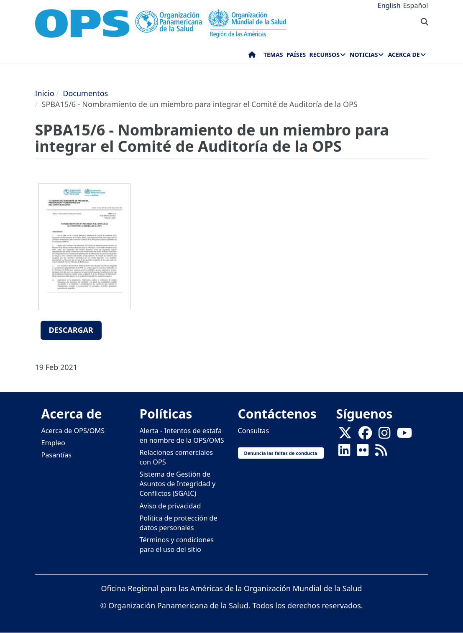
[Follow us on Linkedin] (344, 452)
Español (415, 5)
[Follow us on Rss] (381, 452)
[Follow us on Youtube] (404, 435)
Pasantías (56, 454)
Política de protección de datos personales (178, 522)
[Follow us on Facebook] (365, 435)
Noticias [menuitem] (364, 55)
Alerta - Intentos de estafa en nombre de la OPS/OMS (182, 435)
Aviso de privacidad (170, 505)
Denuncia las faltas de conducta (280, 453)
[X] (345, 435)
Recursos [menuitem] (325, 55)
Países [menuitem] (296, 55)
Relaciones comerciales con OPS (176, 457)
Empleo (53, 442)
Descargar (71, 330)
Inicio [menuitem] (252, 56)
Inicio (44, 93)
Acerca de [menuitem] (404, 55)
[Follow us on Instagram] (384, 435)
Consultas (253, 430)
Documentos (85, 93)
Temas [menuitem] (273, 55)
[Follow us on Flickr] (362, 452)
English (389, 5)
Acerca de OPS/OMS (73, 430)
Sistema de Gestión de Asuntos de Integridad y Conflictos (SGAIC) (178, 484)
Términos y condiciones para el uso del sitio (177, 544)
